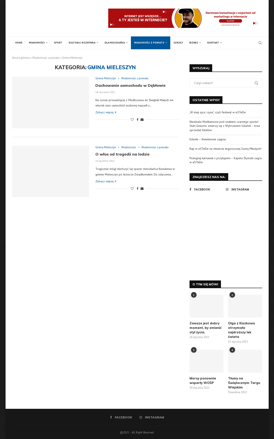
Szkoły (178, 42)
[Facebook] (206, 189)
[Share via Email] (142, 119)
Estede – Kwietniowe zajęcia (208, 139)
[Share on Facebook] (137, 119)
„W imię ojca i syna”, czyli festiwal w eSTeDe (218, 112)
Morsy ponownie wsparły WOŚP (203, 380)
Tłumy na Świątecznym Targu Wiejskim (244, 382)
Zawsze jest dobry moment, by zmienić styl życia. (206, 327)
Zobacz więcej (105, 112)
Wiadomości (37, 42)
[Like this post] (132, 119)
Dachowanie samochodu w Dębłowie (130, 85)
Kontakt (213, 42)
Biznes (193, 42)
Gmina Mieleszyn (105, 78)
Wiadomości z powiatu (149, 42)
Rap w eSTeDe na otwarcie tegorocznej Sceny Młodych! (225, 149)
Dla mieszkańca (115, 42)
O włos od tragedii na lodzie (122, 154)
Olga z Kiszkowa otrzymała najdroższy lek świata (241, 330)
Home (18, 42)
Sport (58, 42)
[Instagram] (243, 189)
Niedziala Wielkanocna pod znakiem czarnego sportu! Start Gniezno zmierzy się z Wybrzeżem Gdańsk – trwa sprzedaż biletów (225, 126)
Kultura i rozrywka (82, 42)
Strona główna (21, 58)
